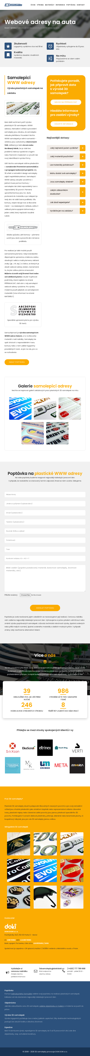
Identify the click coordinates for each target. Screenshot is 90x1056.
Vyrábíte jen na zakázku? (67, 211)
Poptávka (70, 5)
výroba (13, 28)
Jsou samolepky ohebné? (67, 182)
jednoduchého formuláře (21, 994)
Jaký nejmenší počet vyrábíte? (67, 148)
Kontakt (81, 5)
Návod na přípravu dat (66, 102)
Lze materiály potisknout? (67, 165)
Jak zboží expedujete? (67, 202)
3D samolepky (40, 1051)
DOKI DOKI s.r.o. (61, 1051)
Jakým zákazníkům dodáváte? (67, 192)
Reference (60, 5)
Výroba (40, 5)
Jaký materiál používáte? (67, 156)
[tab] (66, 148)
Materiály (49, 5)
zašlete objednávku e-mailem (51, 1006)
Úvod (33, 5)
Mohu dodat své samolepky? (67, 173)
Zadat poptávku (17, 362)
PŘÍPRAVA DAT (10, 283)
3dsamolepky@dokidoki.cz (51, 968)
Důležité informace (64, 124)
